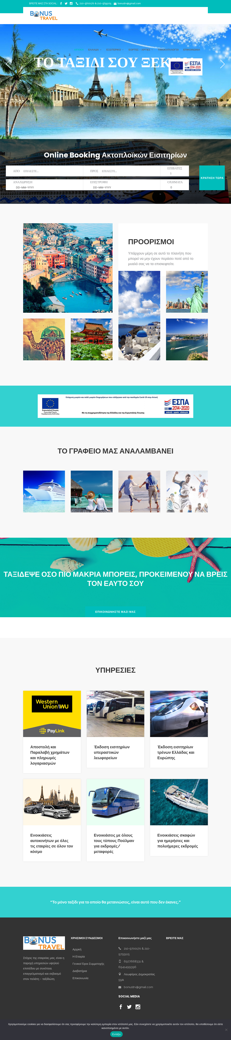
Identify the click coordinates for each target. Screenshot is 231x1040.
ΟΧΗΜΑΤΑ (175, 184)
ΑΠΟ (46, 171)
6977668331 (132, 961)
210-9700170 (132, 948)
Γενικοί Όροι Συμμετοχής (88, 964)
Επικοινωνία (80, 978)
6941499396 (127, 967)
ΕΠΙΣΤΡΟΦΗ (118, 185)
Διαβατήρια (80, 971)
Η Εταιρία (79, 956)
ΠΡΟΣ (124, 171)
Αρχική (77, 949)
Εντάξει (116, 1034)
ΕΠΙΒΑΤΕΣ (174, 170)
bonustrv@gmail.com (138, 987)
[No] (226, 1030)
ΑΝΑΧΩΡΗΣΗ (41, 185)
